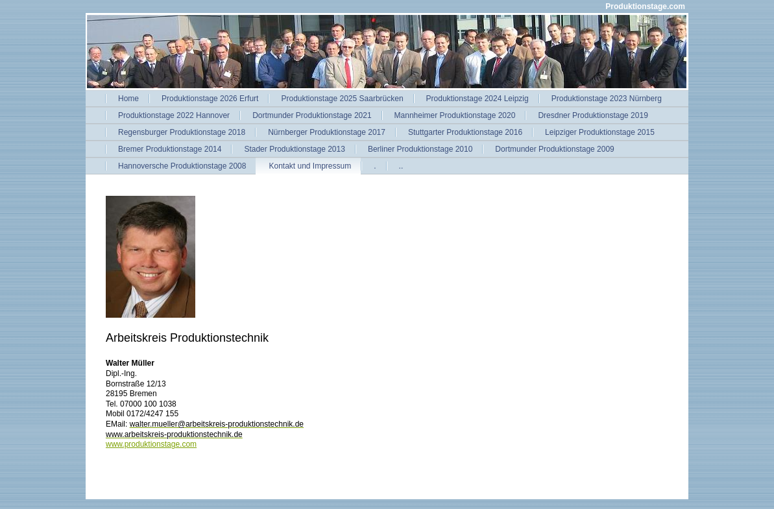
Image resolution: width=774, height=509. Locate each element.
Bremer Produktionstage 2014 (169, 149)
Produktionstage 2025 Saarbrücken (342, 98)
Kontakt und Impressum (310, 166)
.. (401, 166)
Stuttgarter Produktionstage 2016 (465, 132)
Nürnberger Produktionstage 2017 (326, 132)
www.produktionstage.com (151, 444)
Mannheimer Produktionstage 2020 (455, 115)
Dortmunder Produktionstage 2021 (311, 115)
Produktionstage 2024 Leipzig (477, 98)
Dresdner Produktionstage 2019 (592, 115)
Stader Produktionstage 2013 (294, 149)
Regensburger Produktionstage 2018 (181, 132)
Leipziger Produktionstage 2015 (600, 132)
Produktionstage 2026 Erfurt (210, 98)
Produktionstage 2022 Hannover (174, 115)
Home (128, 98)
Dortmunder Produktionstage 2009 (554, 149)
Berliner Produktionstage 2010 (420, 149)
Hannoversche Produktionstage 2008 (182, 166)
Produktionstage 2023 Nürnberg (606, 98)
